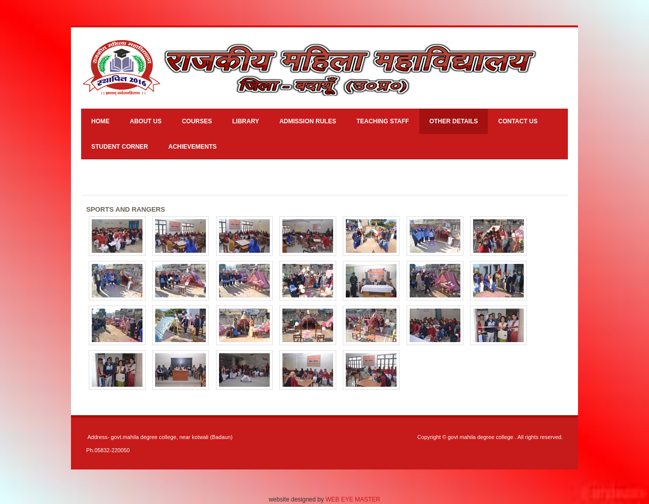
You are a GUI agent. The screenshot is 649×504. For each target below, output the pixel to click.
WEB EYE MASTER (353, 499)
